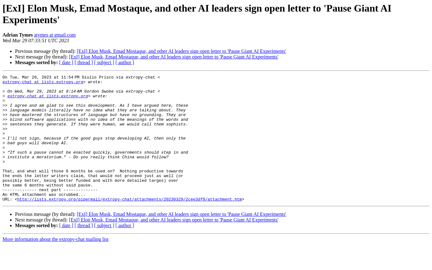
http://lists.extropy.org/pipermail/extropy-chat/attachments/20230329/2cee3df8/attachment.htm (129, 224)
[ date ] (66, 62)
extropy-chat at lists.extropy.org (43, 83)
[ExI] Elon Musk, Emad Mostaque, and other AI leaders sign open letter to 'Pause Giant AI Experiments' (181, 51)
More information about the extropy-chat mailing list (56, 264)
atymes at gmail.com (55, 35)
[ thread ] (84, 62)
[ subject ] (104, 62)
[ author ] (125, 62)
